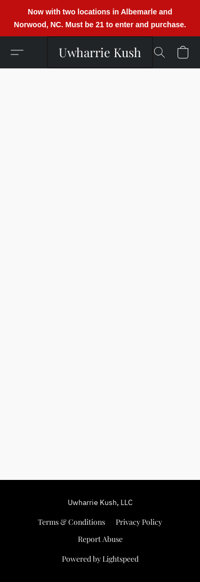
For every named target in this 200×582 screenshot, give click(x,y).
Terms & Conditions (71, 522)
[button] (100, 52)
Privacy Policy (139, 522)
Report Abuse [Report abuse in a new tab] (100, 539)
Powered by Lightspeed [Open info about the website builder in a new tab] (100, 559)
